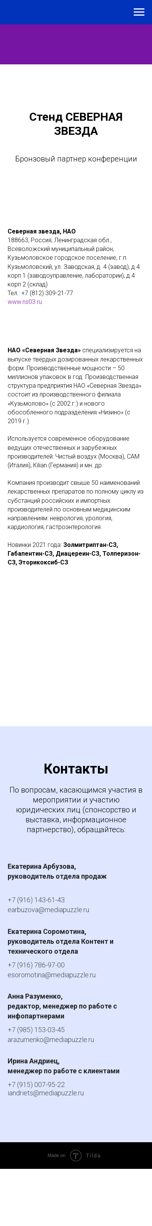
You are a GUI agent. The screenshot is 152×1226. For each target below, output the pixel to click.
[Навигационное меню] (139, 12)
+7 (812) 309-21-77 (47, 293)
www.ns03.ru (25, 301)
